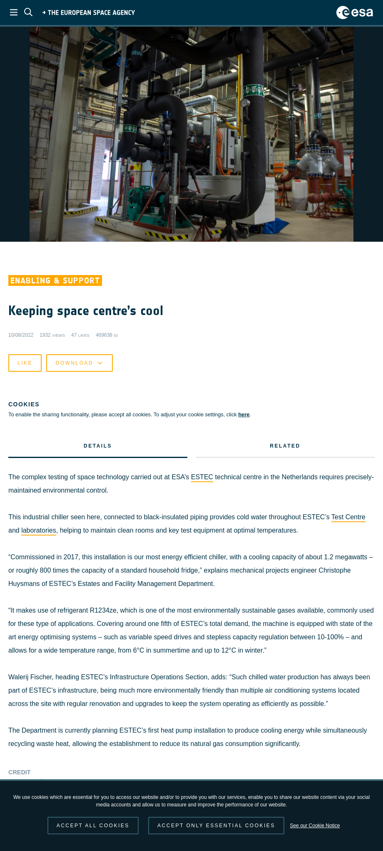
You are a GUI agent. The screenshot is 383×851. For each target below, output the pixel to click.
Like (24, 760)
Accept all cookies (93, 825)
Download (79, 760)
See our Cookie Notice (315, 825)
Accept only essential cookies (216, 825)
